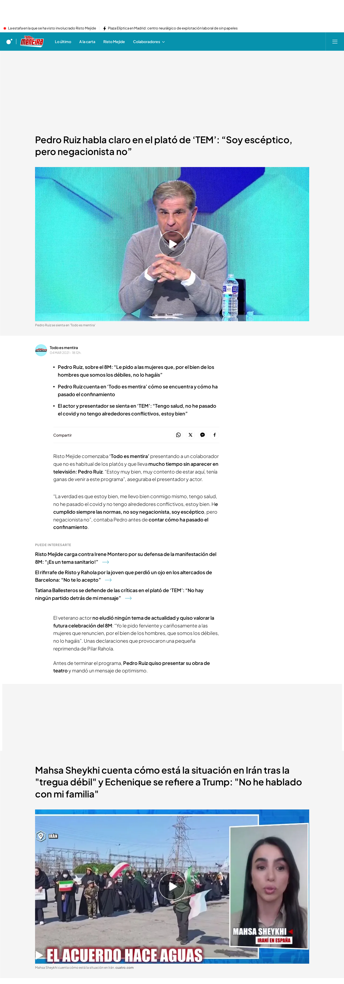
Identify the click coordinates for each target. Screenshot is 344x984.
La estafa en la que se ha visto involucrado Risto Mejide (52, 28)
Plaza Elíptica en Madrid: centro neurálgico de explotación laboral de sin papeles (173, 28)
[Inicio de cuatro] (9, 41)
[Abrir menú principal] (335, 41)
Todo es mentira (64, 347)
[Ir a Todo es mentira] (32, 41)
